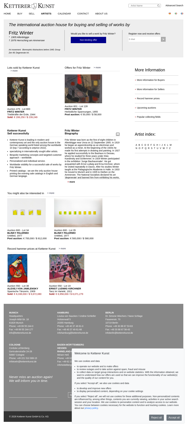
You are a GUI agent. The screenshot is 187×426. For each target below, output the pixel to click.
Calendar (64, 13)
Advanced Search (174, 5)
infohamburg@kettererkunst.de (72, 333)
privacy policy (91, 408)
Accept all (174, 417)
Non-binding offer (88, 40)
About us (101, 13)
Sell (32, 13)
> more (13, 70)
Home (7, 13)
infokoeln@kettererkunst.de (23, 361)
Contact (83, 13)
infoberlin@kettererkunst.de (119, 333)
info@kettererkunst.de (20, 333)
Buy (19, 13)
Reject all (156, 417)
